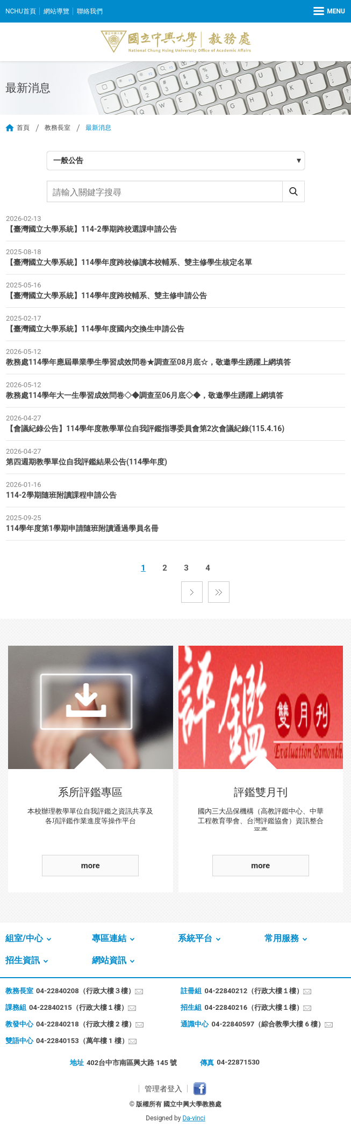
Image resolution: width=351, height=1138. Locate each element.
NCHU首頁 (20, 11)
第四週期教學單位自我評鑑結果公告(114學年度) (86, 461)
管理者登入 (163, 1088)
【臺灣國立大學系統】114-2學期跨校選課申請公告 (91, 229)
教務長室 (57, 127)
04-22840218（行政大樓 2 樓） (85, 1024)
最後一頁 (219, 592)
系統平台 (195, 938)
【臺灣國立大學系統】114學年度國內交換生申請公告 (95, 328)
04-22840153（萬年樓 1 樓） (82, 1041)
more (90, 865)
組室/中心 (24, 938)
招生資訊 (22, 960)
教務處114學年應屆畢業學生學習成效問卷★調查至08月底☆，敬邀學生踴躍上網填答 (148, 362)
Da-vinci (193, 1118)
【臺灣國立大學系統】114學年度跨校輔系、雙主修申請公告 (106, 295)
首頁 (23, 127)
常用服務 (281, 938)
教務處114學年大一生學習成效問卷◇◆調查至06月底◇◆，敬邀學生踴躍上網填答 (144, 395)
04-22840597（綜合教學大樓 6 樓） (268, 1024)
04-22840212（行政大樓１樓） (253, 991)
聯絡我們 (90, 11)
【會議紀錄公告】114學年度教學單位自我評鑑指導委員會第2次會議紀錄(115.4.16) (145, 428)
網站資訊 (109, 960)
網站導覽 (56, 11)
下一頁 (192, 592)
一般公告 (68, 160)
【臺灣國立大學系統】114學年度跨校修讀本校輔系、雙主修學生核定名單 (129, 262)
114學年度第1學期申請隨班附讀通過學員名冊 (82, 528)
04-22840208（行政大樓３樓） (85, 991)
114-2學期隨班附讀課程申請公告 (61, 495)
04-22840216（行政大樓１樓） (253, 1007)
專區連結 (109, 938)
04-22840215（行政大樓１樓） (78, 1007)
